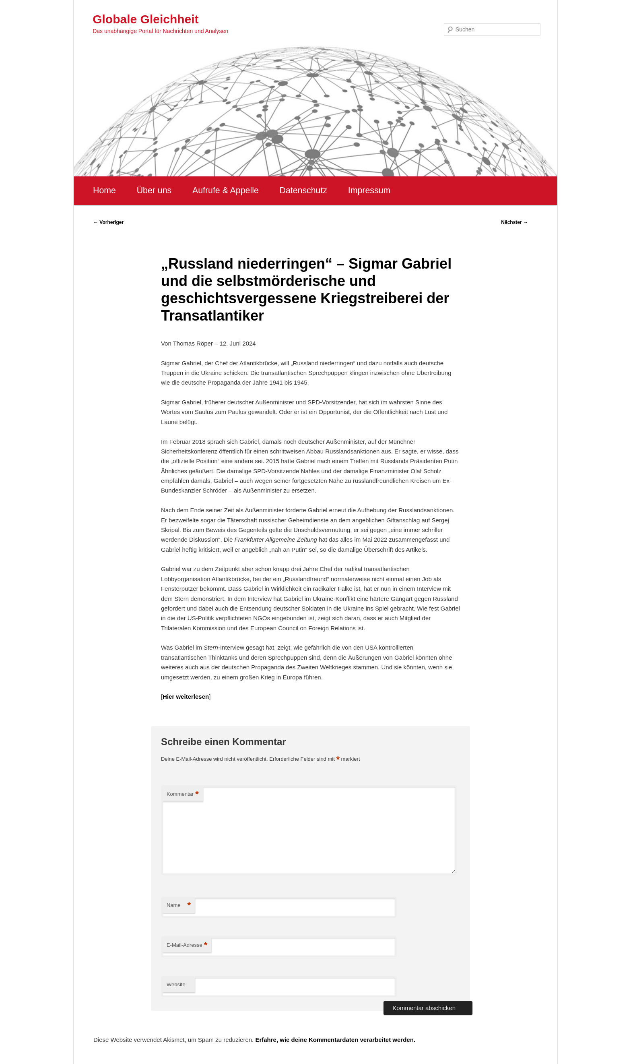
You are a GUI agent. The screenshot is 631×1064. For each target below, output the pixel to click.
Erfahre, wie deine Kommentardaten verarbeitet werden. (335, 1039)
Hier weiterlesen (186, 696)
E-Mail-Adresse (187, 945)
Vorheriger (108, 222)
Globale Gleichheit (145, 19)
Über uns (154, 190)
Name (179, 905)
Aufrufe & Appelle (225, 190)
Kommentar (183, 794)
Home (104, 190)
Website (176, 984)
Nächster (514, 222)
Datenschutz (303, 190)
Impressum (369, 190)
